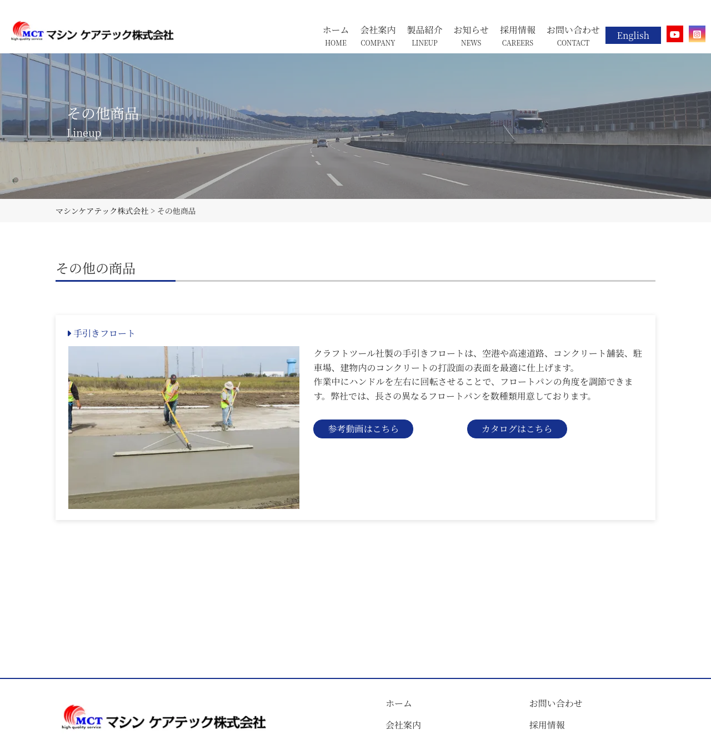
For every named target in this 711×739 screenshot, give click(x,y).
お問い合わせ (556, 703)
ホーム (398, 703)
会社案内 (403, 724)
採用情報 (547, 724)
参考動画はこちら (363, 428)
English (633, 35)
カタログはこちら (517, 428)
